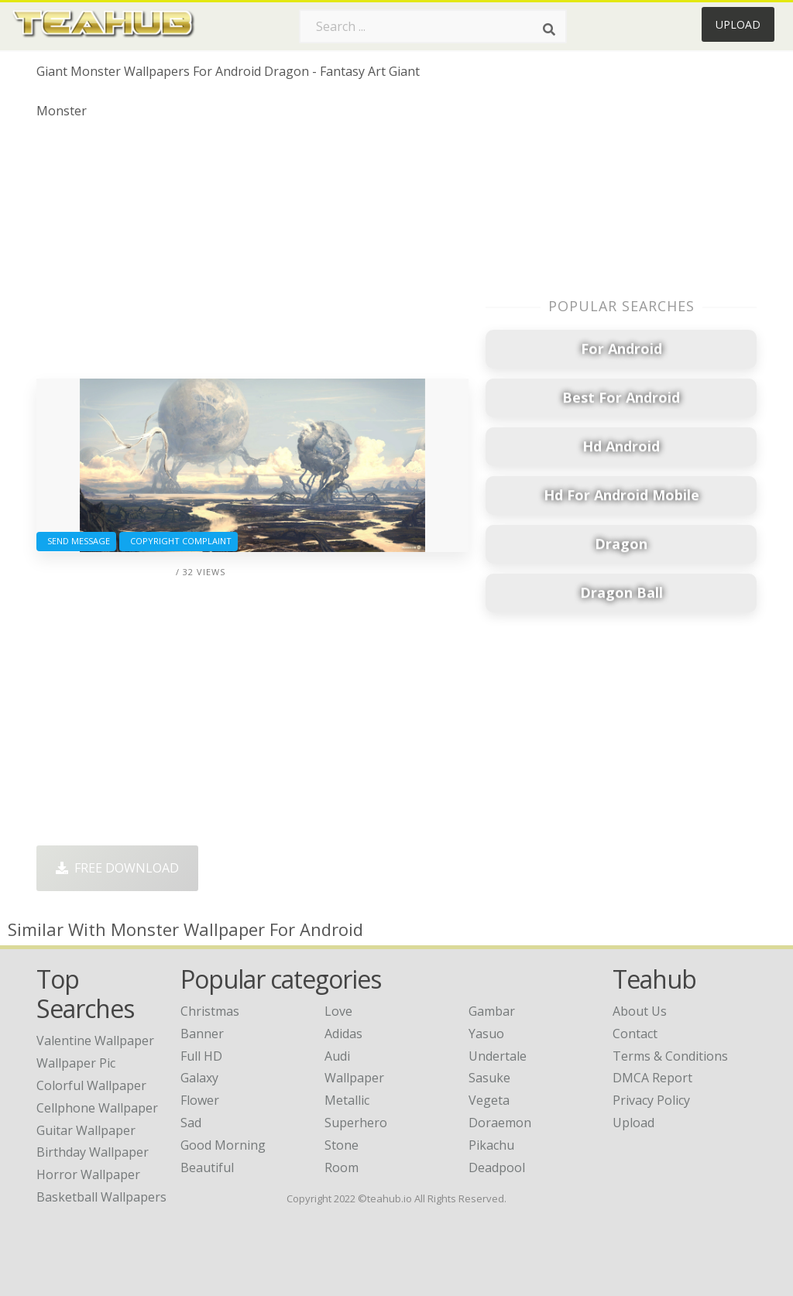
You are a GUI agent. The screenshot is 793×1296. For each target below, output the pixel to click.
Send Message (76, 541)
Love (338, 1011)
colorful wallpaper (91, 1085)
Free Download (117, 867)
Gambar (492, 1011)
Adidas (343, 1033)
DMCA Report (652, 1077)
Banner (202, 1033)
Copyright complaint (178, 541)
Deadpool (497, 1167)
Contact (635, 1033)
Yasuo (486, 1033)
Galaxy (199, 1077)
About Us (640, 1011)
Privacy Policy (651, 1100)
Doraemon (500, 1122)
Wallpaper (354, 1077)
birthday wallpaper (92, 1152)
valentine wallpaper (95, 1040)
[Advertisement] (252, 254)
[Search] (549, 29)
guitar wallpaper (86, 1130)
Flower (199, 1100)
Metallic (346, 1100)
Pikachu (491, 1145)
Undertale (498, 1056)
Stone (341, 1145)
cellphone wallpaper (97, 1107)
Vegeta (489, 1100)
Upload (738, 24)
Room (341, 1167)
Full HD (201, 1056)
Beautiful (207, 1167)
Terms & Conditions (670, 1056)
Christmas (209, 1011)
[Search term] (433, 26)
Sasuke (489, 1077)
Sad (190, 1122)
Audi (337, 1056)
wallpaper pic (75, 1062)
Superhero (355, 1122)
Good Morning (223, 1145)
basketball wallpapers (101, 1196)
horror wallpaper (88, 1174)
